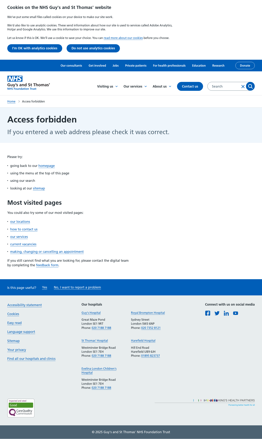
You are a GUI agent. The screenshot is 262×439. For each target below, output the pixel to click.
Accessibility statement (24, 305)
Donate (245, 65)
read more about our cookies (123, 38)
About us (162, 86)
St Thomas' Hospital (95, 340)
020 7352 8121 (151, 328)
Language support (21, 332)
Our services (135, 86)
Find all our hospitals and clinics (31, 359)
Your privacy (16, 350)
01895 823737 (150, 355)
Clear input (243, 86)
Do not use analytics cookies (93, 48)
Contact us (190, 86)
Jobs (116, 65)
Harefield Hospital (143, 340)
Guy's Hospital (91, 313)
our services (19, 237)
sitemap (39, 188)
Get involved (97, 65)
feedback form (47, 265)
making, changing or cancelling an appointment (47, 252)
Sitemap (13, 341)
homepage (46, 166)
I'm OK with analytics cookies (34, 48)
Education (199, 65)
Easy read (14, 323)
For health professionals (169, 65)
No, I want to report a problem (77, 287)
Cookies (13, 314)
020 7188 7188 (101, 328)
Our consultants (71, 65)
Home (11, 101)
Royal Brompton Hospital (148, 313)
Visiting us (107, 86)
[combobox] (231, 86)
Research (218, 65)
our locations (20, 222)
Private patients (135, 65)
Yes (44, 287)
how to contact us (23, 229)
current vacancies (23, 244)
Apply (250, 86)
